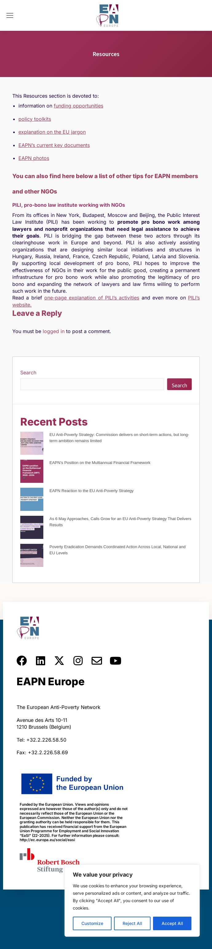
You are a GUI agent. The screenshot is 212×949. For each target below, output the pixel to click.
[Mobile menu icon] (10, 15)
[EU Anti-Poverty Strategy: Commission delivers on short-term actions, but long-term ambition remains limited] (31, 444)
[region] (132, 901)
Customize (92, 923)
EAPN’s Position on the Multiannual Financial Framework (100, 462)
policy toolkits (34, 119)
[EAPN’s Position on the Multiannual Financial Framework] (31, 472)
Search (28, 372)
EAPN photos (33, 158)
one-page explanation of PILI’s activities (91, 298)
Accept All (172, 923)
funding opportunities (78, 106)
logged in (54, 331)
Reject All (132, 923)
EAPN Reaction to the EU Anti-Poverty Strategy (91, 490)
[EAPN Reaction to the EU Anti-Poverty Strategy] (31, 500)
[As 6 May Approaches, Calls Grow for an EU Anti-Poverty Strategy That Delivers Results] (31, 528)
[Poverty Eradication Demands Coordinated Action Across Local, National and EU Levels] (31, 556)
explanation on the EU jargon (52, 132)
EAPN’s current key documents (54, 145)
